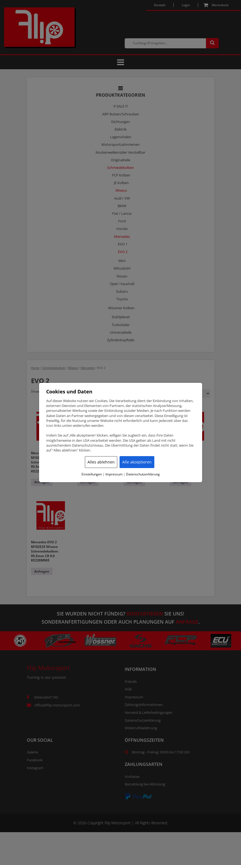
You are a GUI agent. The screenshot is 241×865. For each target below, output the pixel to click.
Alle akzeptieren (137, 462)
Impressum (114, 474)
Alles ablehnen (101, 462)
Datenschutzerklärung (143, 474)
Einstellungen (92, 474)
